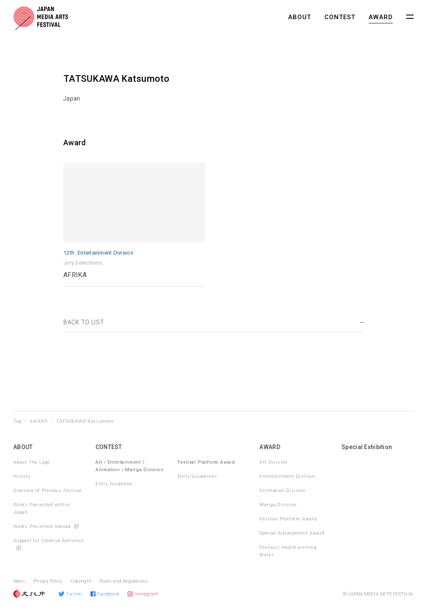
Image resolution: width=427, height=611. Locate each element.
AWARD (381, 17)
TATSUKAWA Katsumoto (84, 421)
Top (17, 421)
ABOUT (299, 17)
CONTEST (339, 17)
